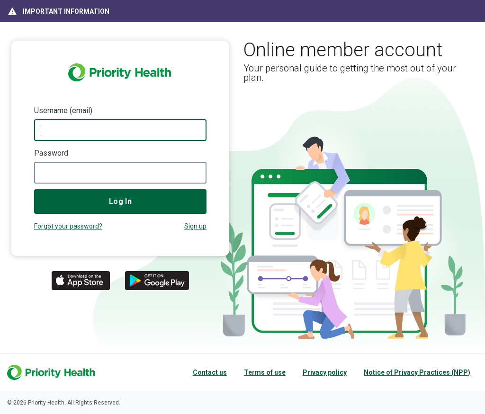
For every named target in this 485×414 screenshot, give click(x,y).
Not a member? (195, 227)
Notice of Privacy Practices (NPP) (417, 372)
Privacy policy (325, 372)
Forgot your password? (68, 226)
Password (51, 153)
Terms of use (265, 372)
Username (51, 110)
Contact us (210, 372)
